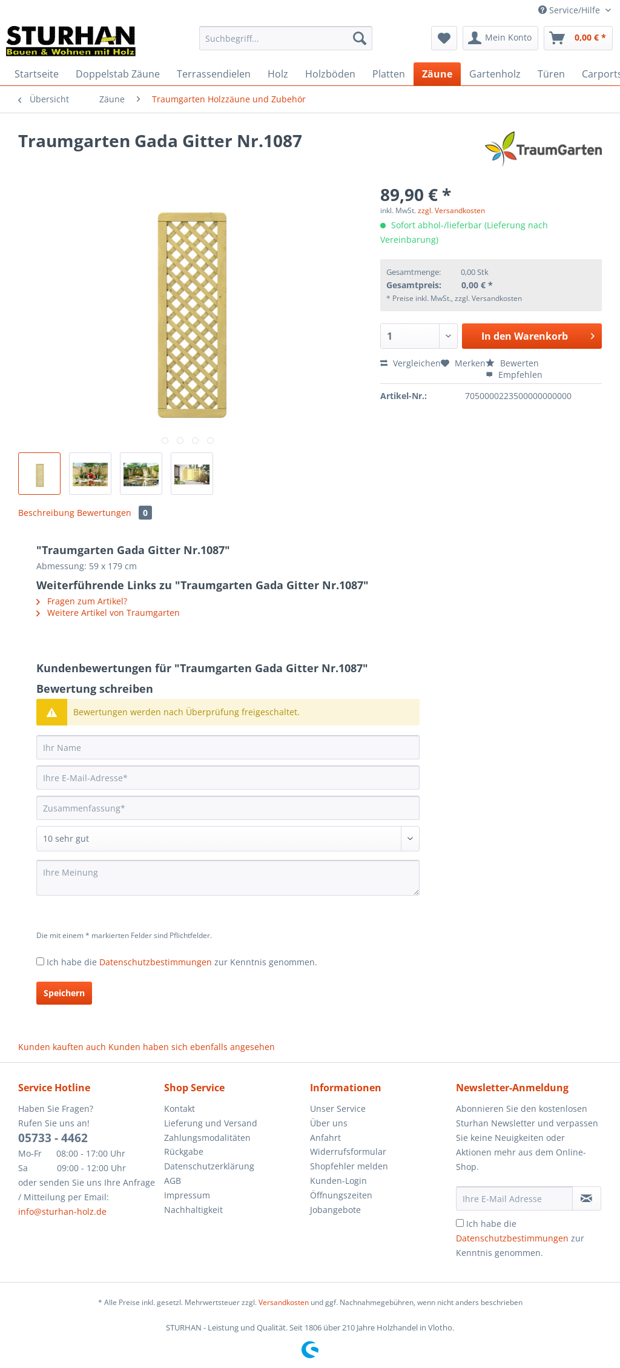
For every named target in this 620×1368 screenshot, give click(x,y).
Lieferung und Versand (210, 1123)
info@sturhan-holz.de (62, 1211)
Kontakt (179, 1108)
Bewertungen (114, 512)
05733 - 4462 (53, 1138)
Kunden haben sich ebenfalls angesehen (191, 1046)
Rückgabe (183, 1151)
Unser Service (338, 1108)
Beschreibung (46, 512)
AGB (172, 1180)
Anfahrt (325, 1137)
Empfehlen (514, 374)
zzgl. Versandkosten (451, 210)
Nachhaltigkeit (193, 1209)
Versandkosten (284, 1302)
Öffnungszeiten (341, 1195)
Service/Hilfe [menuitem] (570, 10)
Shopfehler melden (349, 1166)
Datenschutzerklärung (209, 1166)
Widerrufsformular (348, 1151)
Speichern (64, 993)
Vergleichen (410, 363)
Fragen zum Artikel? (81, 601)
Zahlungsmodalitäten (207, 1137)
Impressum (187, 1195)
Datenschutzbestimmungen (155, 962)
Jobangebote (335, 1209)
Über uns (329, 1123)
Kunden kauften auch (62, 1046)
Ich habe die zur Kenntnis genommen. (182, 962)
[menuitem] (286, 44)
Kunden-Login (338, 1180)
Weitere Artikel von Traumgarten (108, 612)
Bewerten (512, 363)
